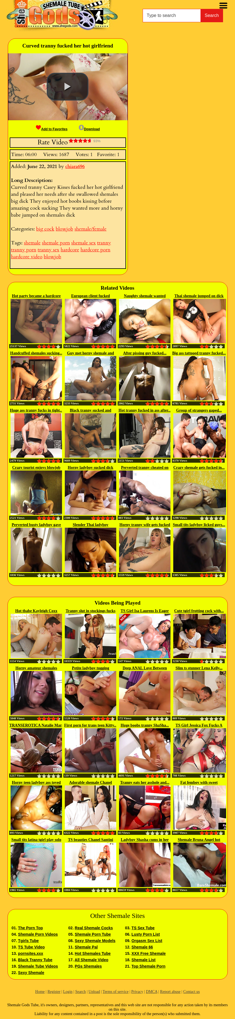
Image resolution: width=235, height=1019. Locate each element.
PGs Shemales (88, 966)
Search (212, 15)
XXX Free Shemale (149, 953)
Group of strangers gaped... (199, 410)
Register (54, 992)
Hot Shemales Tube (93, 953)
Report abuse (170, 992)
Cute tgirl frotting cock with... (199, 611)
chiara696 (75, 167)
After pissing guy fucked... (144, 353)
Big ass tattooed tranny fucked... (199, 353)
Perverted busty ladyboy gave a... (36, 525)
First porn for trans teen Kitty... (90, 725)
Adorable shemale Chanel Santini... (90, 782)
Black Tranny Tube (35, 960)
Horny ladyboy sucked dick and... (90, 467)
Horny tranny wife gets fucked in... (145, 525)
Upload (94, 992)
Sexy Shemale (31, 972)
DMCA (151, 992)
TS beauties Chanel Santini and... (90, 840)
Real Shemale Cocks (94, 928)
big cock (45, 229)
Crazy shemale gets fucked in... (199, 467)
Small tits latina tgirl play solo (36, 840)
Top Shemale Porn (148, 966)
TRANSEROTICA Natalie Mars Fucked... (36, 725)
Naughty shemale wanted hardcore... (144, 296)
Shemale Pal (86, 947)
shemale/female (91, 229)
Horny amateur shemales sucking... (36, 668)
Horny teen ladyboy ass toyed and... (36, 782)
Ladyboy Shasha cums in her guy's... (145, 840)
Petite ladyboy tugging (90, 668)
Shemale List (143, 960)
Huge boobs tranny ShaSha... (145, 725)
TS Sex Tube (143, 928)
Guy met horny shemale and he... (90, 353)
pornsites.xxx (30, 953)
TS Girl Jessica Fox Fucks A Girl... (198, 725)
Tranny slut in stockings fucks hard (90, 611)
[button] (67, 87)
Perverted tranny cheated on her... (145, 467)
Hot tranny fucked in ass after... (144, 410)
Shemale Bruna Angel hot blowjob (199, 840)
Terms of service (115, 992)
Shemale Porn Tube (93, 934)
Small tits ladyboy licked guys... (199, 525)
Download (89, 129)
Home (40, 992)
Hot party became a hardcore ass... (36, 296)
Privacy (137, 992)
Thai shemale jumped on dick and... (199, 296)
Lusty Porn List (146, 934)
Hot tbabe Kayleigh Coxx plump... (36, 611)
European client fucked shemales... (90, 296)
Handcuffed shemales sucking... (36, 353)
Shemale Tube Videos (38, 966)
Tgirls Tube (28, 940)
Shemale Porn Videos (38, 934)
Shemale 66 (142, 947)
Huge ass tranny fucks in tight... (36, 410)
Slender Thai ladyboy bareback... (90, 525)
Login (67, 992)
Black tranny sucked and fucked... (90, 410)
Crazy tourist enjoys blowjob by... (36, 467)
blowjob (64, 229)
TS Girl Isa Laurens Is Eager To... (145, 611)
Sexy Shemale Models (95, 940)
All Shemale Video (91, 960)
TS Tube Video (31, 947)
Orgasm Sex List (147, 940)
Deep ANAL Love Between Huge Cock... (145, 668)
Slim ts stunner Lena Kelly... (198, 668)
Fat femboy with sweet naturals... (198, 782)
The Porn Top (30, 928)
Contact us (191, 992)
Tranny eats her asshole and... (144, 782)
